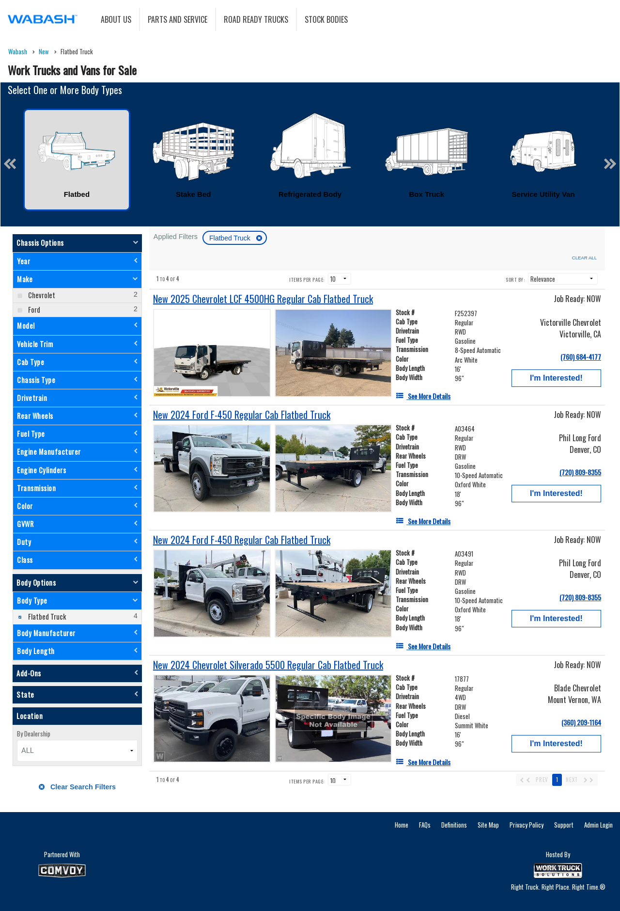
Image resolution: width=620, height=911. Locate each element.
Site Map (488, 825)
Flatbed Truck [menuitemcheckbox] (46, 616)
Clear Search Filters (77, 787)
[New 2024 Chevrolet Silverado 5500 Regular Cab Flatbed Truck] (268, 665)
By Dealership (33, 733)
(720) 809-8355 (580, 472)
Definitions (454, 825)
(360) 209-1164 (581, 722)
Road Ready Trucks (256, 19)
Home (401, 825)
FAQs (425, 825)
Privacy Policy (526, 825)
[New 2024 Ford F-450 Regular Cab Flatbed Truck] (241, 414)
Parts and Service (177, 19)
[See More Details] (423, 396)
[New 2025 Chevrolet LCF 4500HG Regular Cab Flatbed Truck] (263, 298)
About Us (116, 19)
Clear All (584, 257)
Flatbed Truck (230, 238)
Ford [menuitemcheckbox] (33, 309)
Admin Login (598, 825)
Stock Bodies (326, 19)
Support (564, 825)
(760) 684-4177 (580, 357)
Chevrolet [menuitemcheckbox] (41, 295)
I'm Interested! (556, 378)
